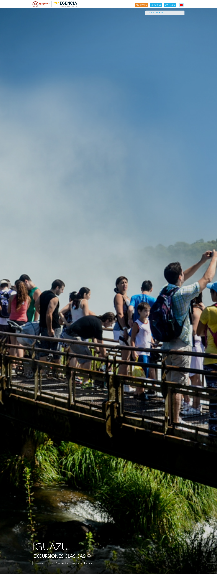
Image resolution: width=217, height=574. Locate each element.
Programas (141, 5)
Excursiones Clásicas (43, 563)
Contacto (170, 5)
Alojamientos (62, 563)
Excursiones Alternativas (82, 563)
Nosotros (156, 5)
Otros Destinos (165, 13)
